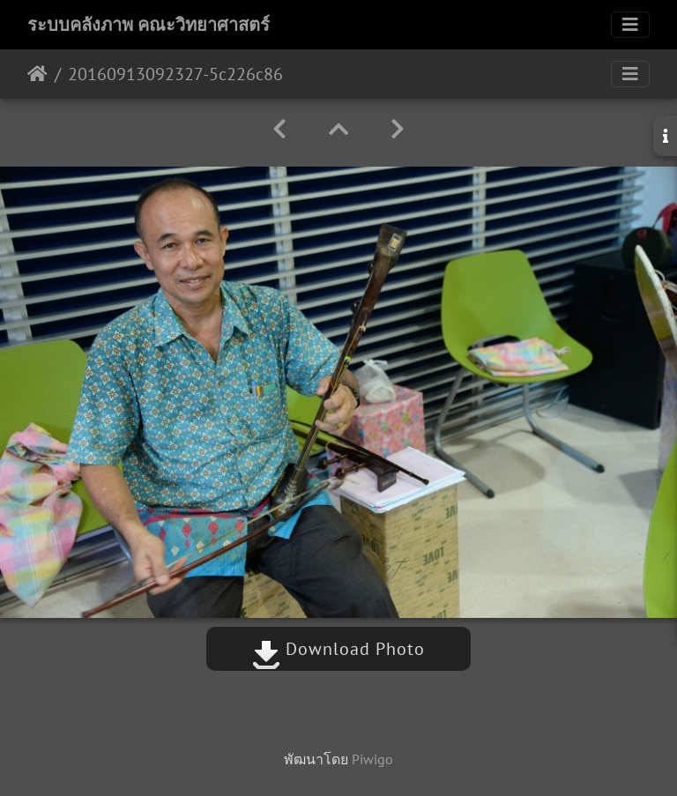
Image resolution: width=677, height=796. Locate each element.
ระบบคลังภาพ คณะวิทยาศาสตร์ (148, 24)
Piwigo (372, 759)
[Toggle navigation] (630, 24)
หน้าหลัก (37, 74)
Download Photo (338, 648)
